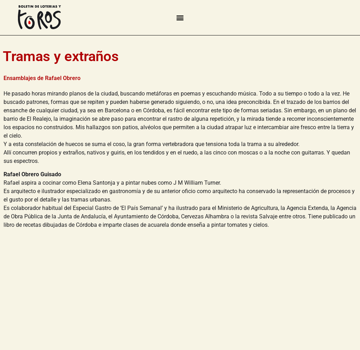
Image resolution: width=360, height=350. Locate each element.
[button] (180, 17)
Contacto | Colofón (29, 333)
